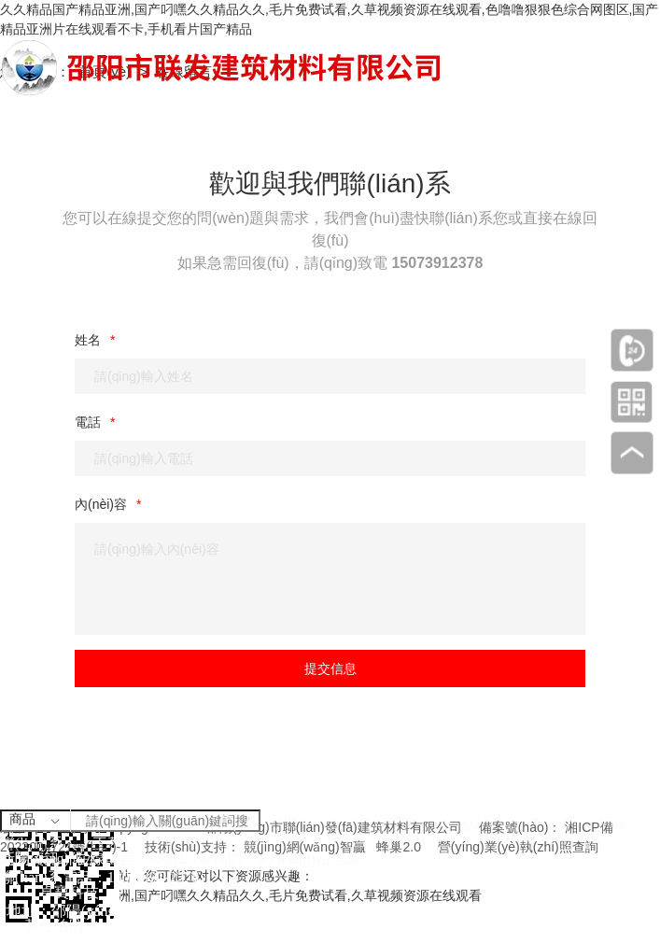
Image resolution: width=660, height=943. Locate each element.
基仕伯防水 (61, 926)
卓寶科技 (69, 892)
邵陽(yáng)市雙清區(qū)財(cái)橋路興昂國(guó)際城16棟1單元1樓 (264, 911)
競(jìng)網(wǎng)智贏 (305, 846)
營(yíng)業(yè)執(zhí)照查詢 (518, 846)
